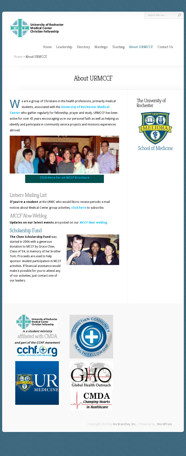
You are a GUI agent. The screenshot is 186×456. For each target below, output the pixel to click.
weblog (93, 222)
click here (78, 207)
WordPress (164, 424)
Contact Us (165, 46)
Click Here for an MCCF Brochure (64, 177)
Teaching (118, 46)
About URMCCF (141, 46)
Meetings (101, 46)
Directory (83, 46)
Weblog (28, 215)
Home (47, 46)
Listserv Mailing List (28, 195)
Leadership (64, 46)
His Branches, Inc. (124, 424)
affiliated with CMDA (37, 336)
